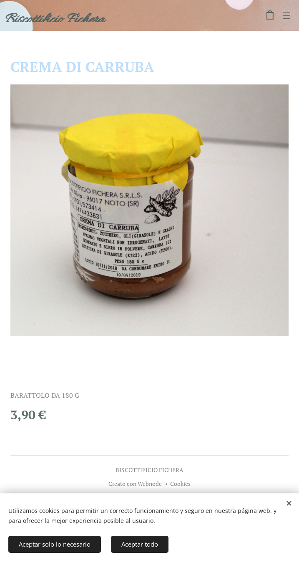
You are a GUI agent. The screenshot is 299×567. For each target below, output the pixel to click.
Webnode (150, 484)
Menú (286, 15)
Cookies (180, 484)
